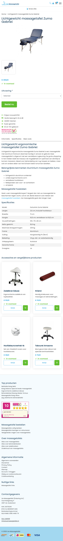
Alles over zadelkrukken (10, 446)
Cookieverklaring (8, 476)
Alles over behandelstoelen (11, 444)
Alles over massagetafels (10, 442)
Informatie (6, 139)
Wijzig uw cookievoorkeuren (11, 474)
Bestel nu (9, 104)
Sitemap (4, 470)
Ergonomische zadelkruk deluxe (13, 391)
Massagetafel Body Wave (10, 395)
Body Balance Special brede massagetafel (17, 389)
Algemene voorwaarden (10, 460)
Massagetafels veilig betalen (12, 428)
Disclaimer (5, 463)
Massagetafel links (8, 485)
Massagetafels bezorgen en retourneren (16, 430)
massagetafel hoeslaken (11, 198)
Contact (4, 467)
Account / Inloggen (8, 472)
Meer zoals (27, 139)
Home (4, 14)
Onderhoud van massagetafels (12, 448)
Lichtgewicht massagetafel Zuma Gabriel (23, 14)
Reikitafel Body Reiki (9, 386)
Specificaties (16, 139)
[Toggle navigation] (60, 3)
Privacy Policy (7, 465)
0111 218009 (6, 519)
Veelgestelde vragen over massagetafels (16, 433)
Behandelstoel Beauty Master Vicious (15, 393)
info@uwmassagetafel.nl (10, 521)
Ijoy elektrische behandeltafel (12, 398)
